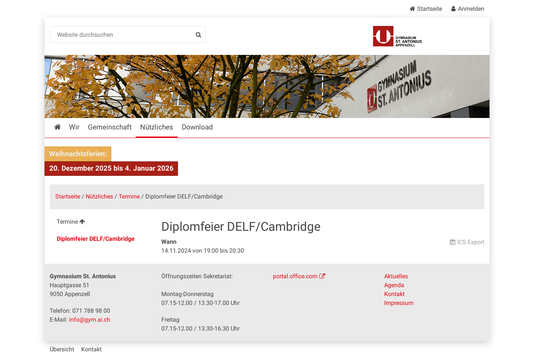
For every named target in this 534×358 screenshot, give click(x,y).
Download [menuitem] (197, 127)
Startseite (429, 8)
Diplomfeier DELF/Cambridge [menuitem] (96, 238)
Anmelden (471, 8)
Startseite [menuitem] (63, 127)
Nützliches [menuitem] (156, 127)
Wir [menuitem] (74, 127)
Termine (129, 196)
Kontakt (394, 294)
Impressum (398, 302)
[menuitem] (99, 222)
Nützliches (99, 196)
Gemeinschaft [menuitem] (110, 127)
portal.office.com (295, 276)
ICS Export (470, 242)
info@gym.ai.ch (89, 319)
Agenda (394, 285)
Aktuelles (396, 276)
